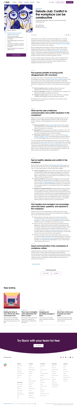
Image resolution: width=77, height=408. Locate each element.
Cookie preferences (22, 403)
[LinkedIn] (60, 357)
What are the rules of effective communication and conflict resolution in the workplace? (15, 37)
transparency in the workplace (63, 43)
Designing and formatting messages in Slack (47, 313)
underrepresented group (49, 182)
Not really (56, 273)
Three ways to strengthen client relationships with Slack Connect (29, 313)
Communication (36, 264)
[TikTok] (72, 357)
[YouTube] (70, 357)
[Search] (49, 2)
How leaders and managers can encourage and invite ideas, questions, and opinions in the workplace (15, 45)
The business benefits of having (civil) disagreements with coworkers (14, 33)
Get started (69, 2)
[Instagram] (63, 357)
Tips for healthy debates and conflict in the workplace (15, 41)
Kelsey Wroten (44, 27)
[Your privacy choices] (31, 403)
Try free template (16, 55)
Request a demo (60, 2)
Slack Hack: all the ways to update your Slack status (65, 313)
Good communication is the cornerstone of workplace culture (15, 49)
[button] (8, 357)
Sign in (53, 2)
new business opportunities (59, 50)
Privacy (13, 403)
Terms (17, 403)
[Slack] (6, 2)
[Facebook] (65, 357)
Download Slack (7, 403)
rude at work (47, 130)
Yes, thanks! (46, 273)
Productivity (39, 8)
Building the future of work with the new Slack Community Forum (11, 313)
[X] (68, 357)
